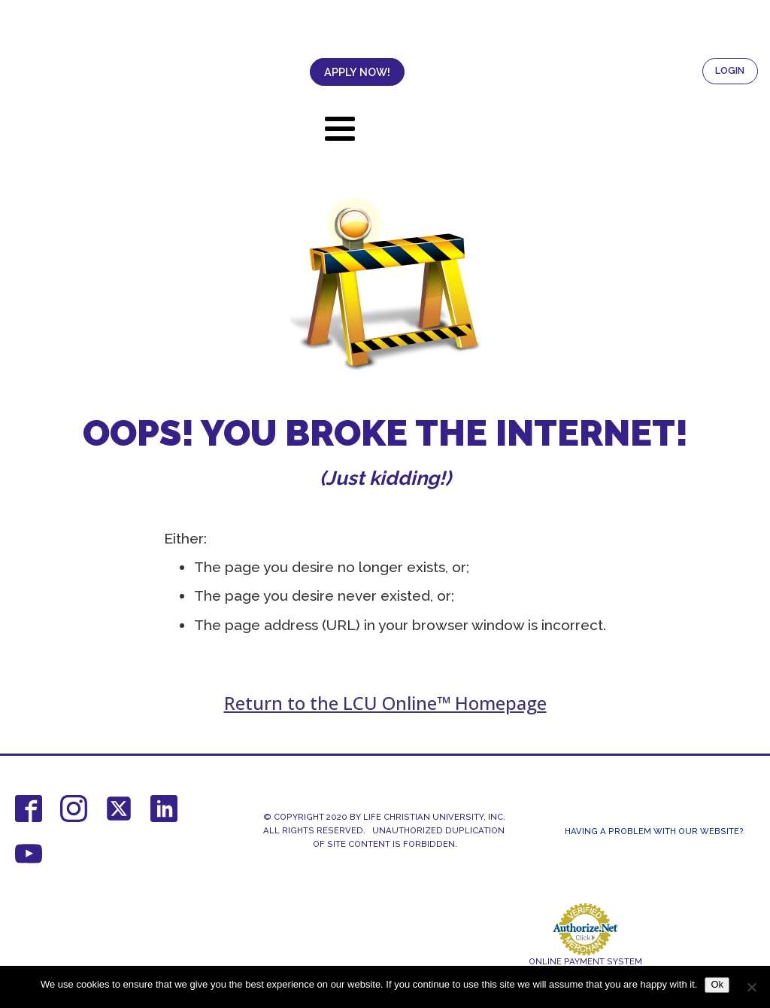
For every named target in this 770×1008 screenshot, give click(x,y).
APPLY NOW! (357, 71)
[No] (751, 986)
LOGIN (729, 70)
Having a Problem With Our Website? (654, 831)
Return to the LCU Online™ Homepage (385, 702)
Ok (717, 984)
